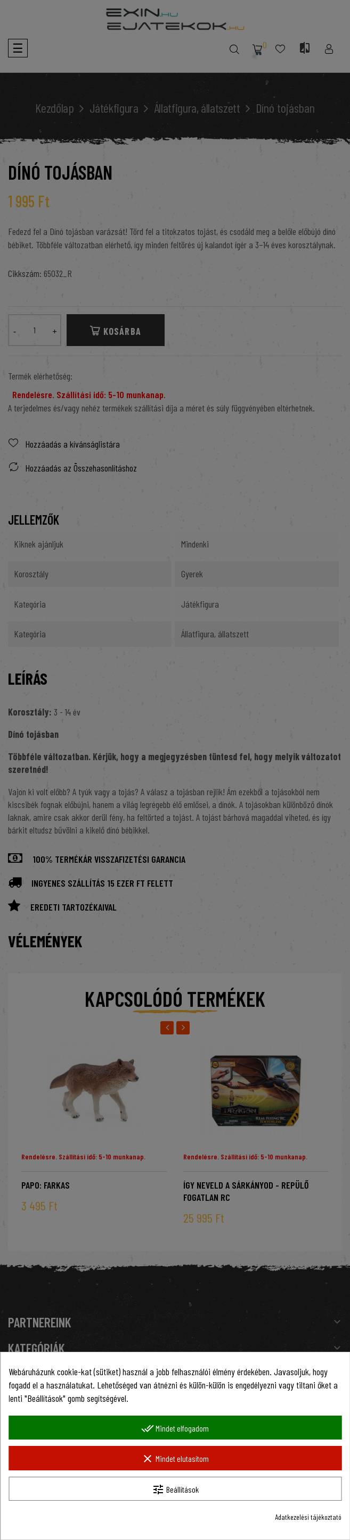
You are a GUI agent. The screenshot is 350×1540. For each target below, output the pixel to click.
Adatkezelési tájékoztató (308, 1516)
